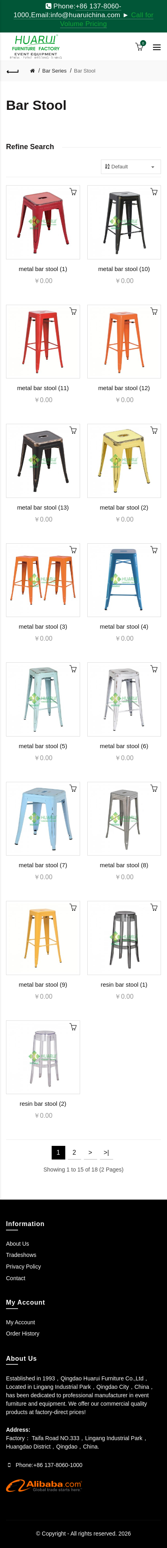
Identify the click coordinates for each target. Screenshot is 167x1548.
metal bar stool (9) (43, 984)
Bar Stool (84, 71)
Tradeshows (21, 1255)
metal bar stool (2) (124, 507)
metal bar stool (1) (43, 268)
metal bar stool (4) (124, 626)
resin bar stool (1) (124, 984)
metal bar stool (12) (124, 387)
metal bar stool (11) (43, 387)
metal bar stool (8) (124, 865)
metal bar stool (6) (124, 746)
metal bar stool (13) (43, 507)
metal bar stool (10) (124, 268)
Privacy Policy (23, 1266)
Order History (22, 1333)
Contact (15, 1278)
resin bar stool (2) (43, 1103)
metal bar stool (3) (43, 626)
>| (106, 1152)
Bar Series (54, 71)
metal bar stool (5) (43, 746)
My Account (20, 1322)
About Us (17, 1243)
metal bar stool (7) (43, 865)
